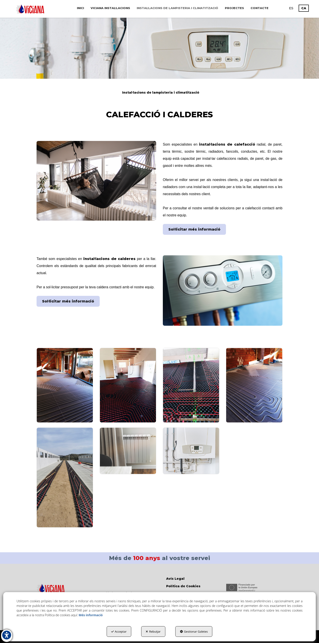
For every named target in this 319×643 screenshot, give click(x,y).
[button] (30, 8)
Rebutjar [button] (153, 631)
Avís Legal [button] (175, 579)
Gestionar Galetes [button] (194, 631)
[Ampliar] (65, 385)
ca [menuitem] (303, 8)
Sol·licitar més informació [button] (194, 229)
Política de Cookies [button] (183, 586)
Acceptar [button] (118, 631)
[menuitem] (80, 7)
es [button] (291, 8)
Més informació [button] (91, 615)
